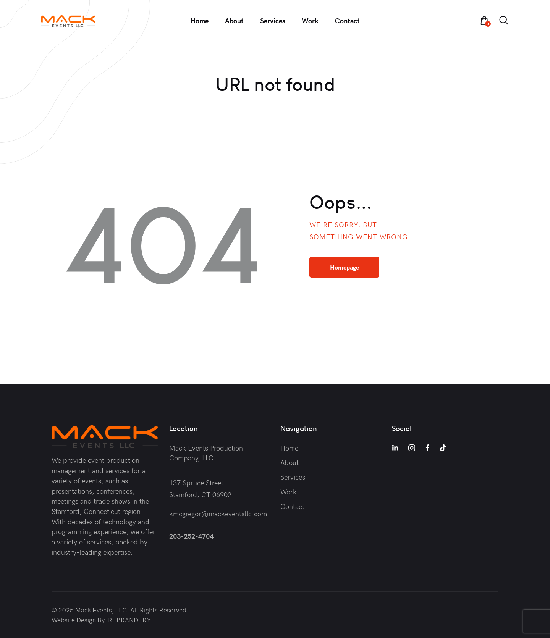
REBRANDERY (129, 619)
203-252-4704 (191, 535)
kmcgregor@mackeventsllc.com (218, 513)
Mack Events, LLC (101, 609)
